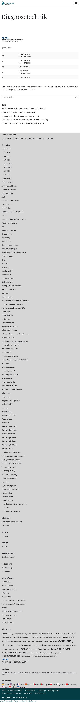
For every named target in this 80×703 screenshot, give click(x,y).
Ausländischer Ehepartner (11, 696)
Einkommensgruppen (9, 252)
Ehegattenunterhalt (9, 233)
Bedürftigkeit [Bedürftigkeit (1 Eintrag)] (11, 637)
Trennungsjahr (7, 415)
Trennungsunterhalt (9, 418)
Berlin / (13, 676)
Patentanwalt (6, 511)
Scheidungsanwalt (8, 374)
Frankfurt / (46, 676)
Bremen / (28, 676)
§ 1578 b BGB (7, 171)
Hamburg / (55, 676)
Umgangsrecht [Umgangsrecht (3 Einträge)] (62, 652)
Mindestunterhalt (8, 341)
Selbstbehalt (6, 396)
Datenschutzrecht (8, 589)
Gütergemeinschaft (9, 293)
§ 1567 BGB (6, 159)
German (6, 688)
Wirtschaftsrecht (7, 626)
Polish (55, 688)
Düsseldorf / (37, 676)
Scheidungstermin (8, 385)
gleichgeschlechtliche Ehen (11, 289)
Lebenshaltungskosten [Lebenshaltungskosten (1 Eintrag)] (7, 640)
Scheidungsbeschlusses (10, 378)
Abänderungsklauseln (10, 189)
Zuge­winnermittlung (9, 481)
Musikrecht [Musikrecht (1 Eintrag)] (59, 640)
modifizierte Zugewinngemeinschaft (15, 344)
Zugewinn (5, 485)
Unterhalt (5, 426)
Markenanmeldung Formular (12, 615)
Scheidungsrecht (8, 381)
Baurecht (5, 539)
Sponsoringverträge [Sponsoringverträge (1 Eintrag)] (48, 648)
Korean (6, 690)
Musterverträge (7, 571)
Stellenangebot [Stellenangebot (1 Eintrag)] (57, 648)
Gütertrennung (7, 300)
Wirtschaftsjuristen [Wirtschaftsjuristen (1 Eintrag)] (45, 659)
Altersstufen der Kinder (10, 204)
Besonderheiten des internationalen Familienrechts (20, 116)
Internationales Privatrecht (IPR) (13, 311)
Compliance (6, 585)
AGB (51, 142)
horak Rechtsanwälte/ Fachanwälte (14, 507)
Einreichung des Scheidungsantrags (14, 256)
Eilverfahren (6, 245)
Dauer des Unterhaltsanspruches (14, 222)
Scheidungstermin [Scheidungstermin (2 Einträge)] (23, 648)
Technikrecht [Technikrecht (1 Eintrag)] (5, 652)
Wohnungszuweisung (9, 478)
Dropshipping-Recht (9, 592)
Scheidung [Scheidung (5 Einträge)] (66, 644)
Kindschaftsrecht (8, 326)
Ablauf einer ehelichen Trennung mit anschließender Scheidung (25, 120)
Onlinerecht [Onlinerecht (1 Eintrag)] (32, 644)
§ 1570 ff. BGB (7, 167)
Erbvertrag (5, 270)
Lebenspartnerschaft (9, 333)
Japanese (62, 688)
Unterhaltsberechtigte (10, 433)
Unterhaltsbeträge (8, 437)
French (22, 688)
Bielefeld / (21, 676)
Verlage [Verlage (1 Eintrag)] (44, 656)
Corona (4, 219)
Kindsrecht (28, 696)
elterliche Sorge (7, 259)
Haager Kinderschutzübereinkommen (15, 304)
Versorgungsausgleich (10, 470)
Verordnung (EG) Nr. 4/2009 (12, 467)
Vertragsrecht (6, 575)
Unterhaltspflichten (9, 441)
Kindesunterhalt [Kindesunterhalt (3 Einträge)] (55, 636)
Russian (22, 690)
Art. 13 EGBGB (7, 208)
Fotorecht (5, 596)
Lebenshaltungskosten (10, 330)
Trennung (5, 411)
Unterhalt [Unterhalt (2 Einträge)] (6, 656)
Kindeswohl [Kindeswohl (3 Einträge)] (70, 636)
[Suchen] (38, 97)
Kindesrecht (6, 315)
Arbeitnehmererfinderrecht (12, 525)
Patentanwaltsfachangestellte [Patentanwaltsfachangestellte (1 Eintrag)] (43, 644)
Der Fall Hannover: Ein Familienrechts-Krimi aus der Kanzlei (23, 109)
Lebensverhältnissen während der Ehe (16, 337)
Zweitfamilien (7, 496)
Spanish (29, 688)
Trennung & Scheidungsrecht (48, 694)
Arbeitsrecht (6, 529)
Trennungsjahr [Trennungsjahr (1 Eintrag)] (33, 652)
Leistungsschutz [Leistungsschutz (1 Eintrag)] (37, 640)
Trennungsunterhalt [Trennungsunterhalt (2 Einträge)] (46, 652)
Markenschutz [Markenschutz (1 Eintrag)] (52, 640)
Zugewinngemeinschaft (10, 493)
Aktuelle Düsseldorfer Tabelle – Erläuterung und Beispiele (23, 124)
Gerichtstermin (7, 285)
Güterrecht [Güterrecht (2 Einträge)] (42, 637)
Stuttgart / (72, 676)
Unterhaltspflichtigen (9, 448)
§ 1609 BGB (6, 174)
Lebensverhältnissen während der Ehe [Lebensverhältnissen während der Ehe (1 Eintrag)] (22, 640)
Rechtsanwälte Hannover (11, 514)
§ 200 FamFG (6, 182)
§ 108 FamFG (6, 152)
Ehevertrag (6, 241)
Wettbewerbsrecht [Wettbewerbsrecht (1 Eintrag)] (35, 659)
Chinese (14, 690)
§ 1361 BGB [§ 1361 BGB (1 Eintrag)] (53, 659)
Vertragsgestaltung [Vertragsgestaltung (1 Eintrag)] (25, 659)
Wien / (4, 677)
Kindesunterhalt (7, 319)
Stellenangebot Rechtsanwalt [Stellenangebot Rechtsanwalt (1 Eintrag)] (69, 648)
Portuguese (46, 688)
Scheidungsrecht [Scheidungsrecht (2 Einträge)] (9, 648)
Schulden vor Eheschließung (12, 393)
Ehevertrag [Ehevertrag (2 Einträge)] (32, 637)
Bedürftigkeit (6, 211)
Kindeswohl (6, 322)
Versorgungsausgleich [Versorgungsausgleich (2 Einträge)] (11, 659)
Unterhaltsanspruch (9, 430)
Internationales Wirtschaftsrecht (13, 604)
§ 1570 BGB (6, 163)
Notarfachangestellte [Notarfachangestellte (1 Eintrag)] (23, 644)
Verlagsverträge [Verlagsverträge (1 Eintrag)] (57, 656)
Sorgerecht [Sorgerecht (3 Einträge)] (37, 648)
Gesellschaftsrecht (8, 560)
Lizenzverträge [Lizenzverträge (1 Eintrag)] (45, 640)
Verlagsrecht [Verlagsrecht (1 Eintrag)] (49, 656)
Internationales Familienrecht (12, 307)
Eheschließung (7, 237)
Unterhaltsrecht (7, 452)
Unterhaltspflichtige (9, 444)
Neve (4, 701)
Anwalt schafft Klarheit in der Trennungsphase (18, 113)
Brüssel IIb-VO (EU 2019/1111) (13, 215)
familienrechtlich (8, 282)
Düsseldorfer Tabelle (9, 226)
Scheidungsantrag (8, 370)
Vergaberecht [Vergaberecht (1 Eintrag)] (38, 656)
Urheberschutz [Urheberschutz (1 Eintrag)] (30, 656)
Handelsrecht (6, 600)
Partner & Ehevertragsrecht (12, 694)
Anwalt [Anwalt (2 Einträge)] (4, 637)
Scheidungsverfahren (9, 389)
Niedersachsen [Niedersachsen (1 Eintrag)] (14, 644)
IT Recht (4, 611)
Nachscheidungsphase (10, 352)
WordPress (23, 701)
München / (63, 676)
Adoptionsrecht (7, 196)
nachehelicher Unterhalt (10, 348)
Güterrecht (5, 296)
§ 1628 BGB (6, 178)
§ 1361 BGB (6, 156)
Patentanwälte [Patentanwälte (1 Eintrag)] (55, 644)
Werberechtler (7, 622)
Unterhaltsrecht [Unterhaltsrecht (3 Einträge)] (18, 655)
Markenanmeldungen (10, 618)
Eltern (4, 263)
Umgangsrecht (7, 422)
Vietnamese (72, 688)
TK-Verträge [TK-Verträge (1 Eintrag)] (16, 652)
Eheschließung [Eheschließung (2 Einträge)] (21, 637)
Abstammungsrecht (9, 193)
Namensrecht (30, 694)
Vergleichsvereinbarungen (11, 456)
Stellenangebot (7, 407)
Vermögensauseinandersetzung (13, 459)
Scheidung (5, 367)
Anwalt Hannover (8, 503)
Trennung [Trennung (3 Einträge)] (24, 652)
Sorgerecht (5, 400)
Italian (37, 688)
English (14, 688)
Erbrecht (5, 267)
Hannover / (6, 676)
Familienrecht (7, 278)
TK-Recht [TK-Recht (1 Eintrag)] (10, 652)
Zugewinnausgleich (9, 489)
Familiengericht (7, 274)
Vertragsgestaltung (8, 474)
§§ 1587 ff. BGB (7, 185)
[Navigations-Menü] (76, 3)
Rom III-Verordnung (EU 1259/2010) (15, 363)
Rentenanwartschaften (10, 359)
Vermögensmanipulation (11, 463)
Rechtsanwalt (6, 356)
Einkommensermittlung (10, 248)
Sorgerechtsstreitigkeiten (11, 404)
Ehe (3, 230)
